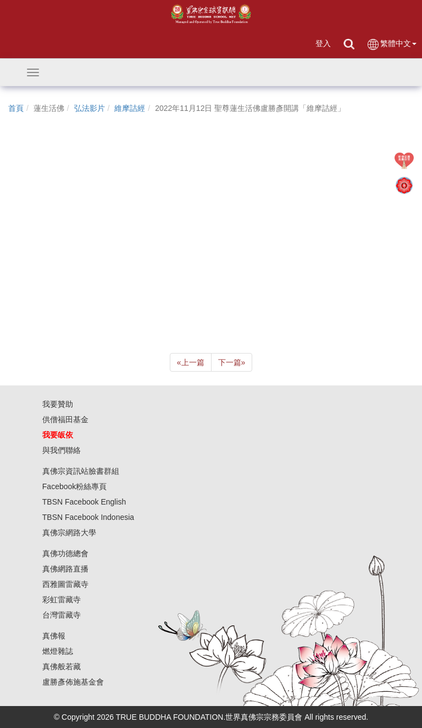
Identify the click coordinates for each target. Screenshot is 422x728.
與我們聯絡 (61, 450)
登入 (323, 43)
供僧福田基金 (65, 419)
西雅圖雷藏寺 (65, 584)
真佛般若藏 (61, 666)
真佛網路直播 (65, 568)
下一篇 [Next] (232, 362)
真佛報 (53, 635)
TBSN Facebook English (84, 501)
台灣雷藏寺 (61, 615)
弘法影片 (89, 108)
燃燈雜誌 (57, 651)
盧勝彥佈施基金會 (73, 681)
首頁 (16, 108)
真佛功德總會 (65, 553)
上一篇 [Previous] (190, 362)
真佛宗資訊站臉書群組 (80, 471)
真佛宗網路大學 (69, 532)
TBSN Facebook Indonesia (88, 517)
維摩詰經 (129, 108)
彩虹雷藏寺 (61, 599)
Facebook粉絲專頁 (74, 486)
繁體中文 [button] (392, 44)
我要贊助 (57, 404)
